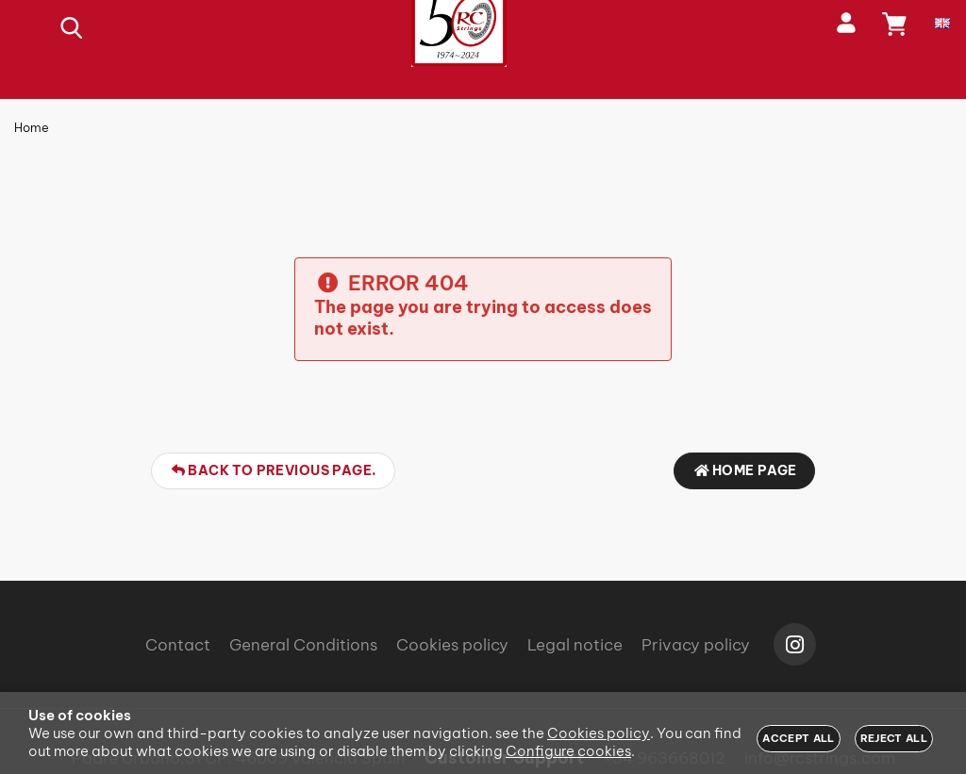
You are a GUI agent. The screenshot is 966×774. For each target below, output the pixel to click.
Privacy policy (695, 644)
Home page (744, 471)
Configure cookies (568, 751)
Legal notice (575, 644)
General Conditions (303, 644)
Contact (177, 644)
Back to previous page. (272, 471)
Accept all (798, 738)
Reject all (893, 738)
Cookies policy (452, 644)
